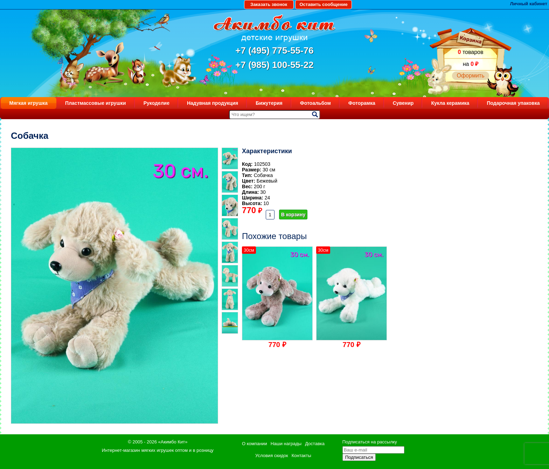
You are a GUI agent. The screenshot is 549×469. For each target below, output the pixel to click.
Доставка (315, 443)
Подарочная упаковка (513, 103)
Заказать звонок (268, 4)
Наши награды (286, 443)
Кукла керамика (450, 103)
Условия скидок (271, 455)
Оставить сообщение (323, 4)
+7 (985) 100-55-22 (274, 65)
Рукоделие (156, 103)
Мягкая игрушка (28, 103)
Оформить (470, 76)
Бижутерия (269, 103)
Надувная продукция (212, 103)
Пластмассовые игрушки (95, 103)
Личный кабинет (528, 3)
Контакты (301, 455)
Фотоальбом (315, 103)
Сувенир (403, 103)
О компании (254, 443)
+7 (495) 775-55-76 (274, 50)
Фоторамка (361, 103)
